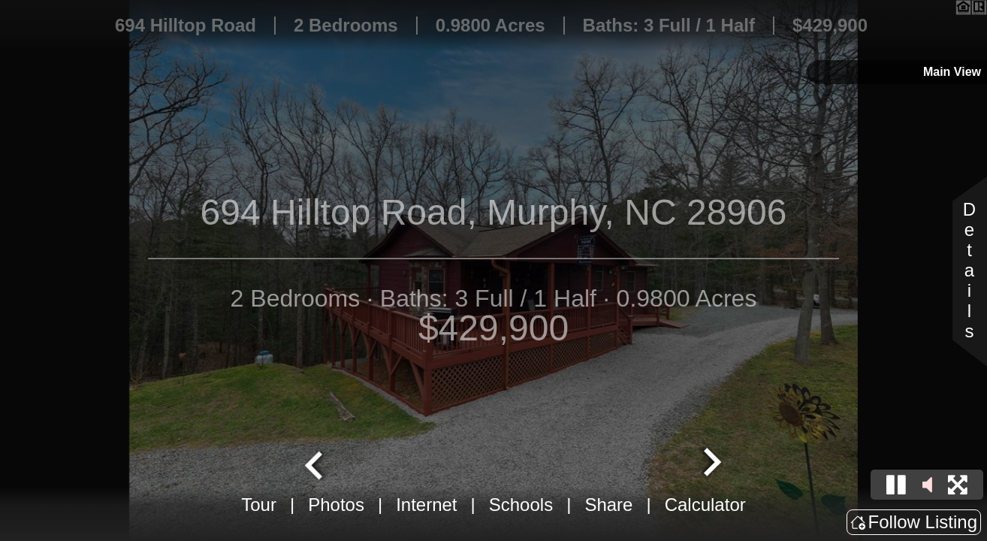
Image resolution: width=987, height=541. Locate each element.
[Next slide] (710, 463)
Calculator (705, 504)
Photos (336, 504)
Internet (426, 504)
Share (608, 504)
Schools (521, 504)
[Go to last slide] (315, 463)
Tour (258, 504)
